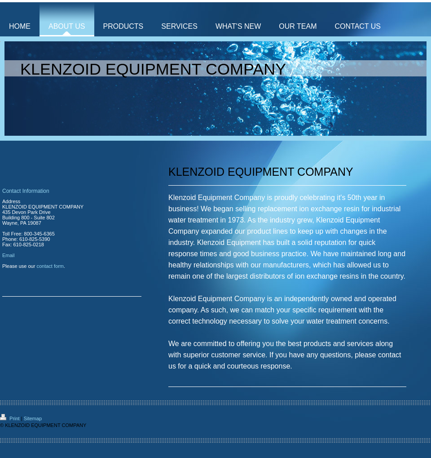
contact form (50, 266)
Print (10, 418)
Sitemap (33, 418)
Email (8, 255)
